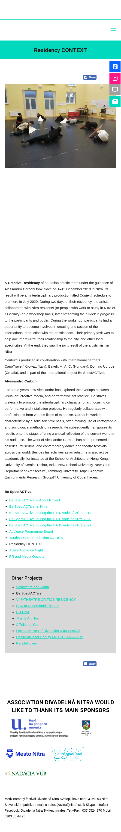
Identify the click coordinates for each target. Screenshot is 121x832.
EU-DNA (23, 612)
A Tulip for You (27, 624)
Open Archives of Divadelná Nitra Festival (48, 631)
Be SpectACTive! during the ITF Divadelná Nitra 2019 (50, 513)
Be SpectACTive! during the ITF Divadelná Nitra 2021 (50, 525)
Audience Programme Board (32, 531)
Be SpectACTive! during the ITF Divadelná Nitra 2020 (50, 519)
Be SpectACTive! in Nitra (28, 506)
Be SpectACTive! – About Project (34, 500)
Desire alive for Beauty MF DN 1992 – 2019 (49, 637)
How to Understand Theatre (37, 606)
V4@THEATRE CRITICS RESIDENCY (46, 599)
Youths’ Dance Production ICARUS (36, 538)
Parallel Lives (26, 643)
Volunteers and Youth (32, 587)
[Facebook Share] (90, 77)
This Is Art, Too (27, 618)
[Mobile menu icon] (113, 30)
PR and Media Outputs (26, 556)
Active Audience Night (26, 550)
